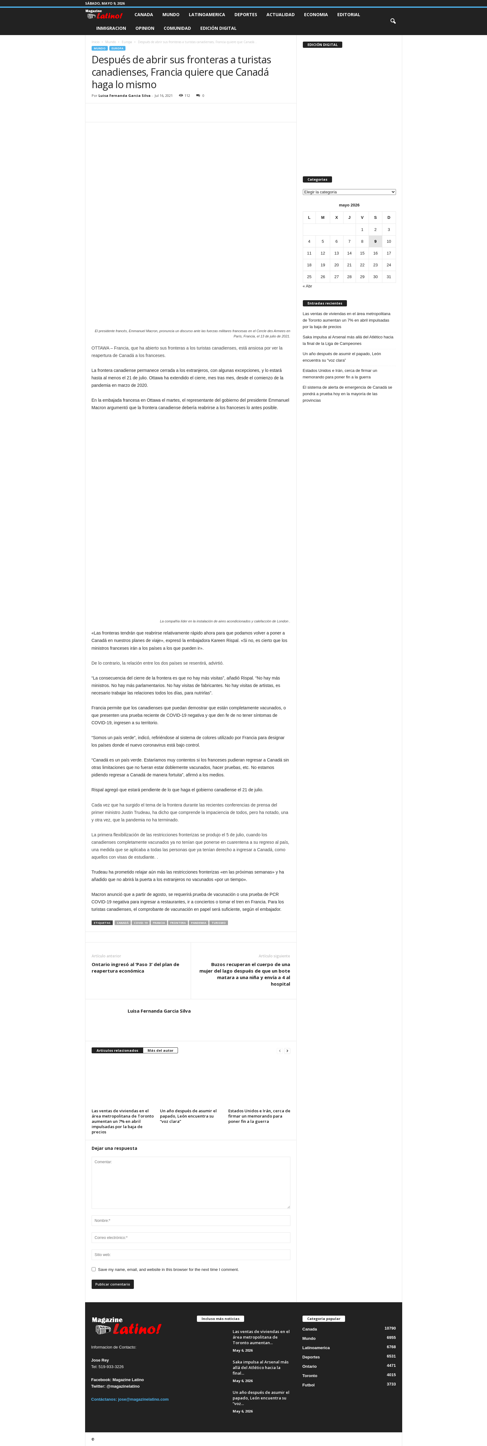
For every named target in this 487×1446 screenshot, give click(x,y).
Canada (143, 14)
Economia (316, 14)
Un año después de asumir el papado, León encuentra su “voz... (261, 1398)
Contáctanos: (104, 1399)
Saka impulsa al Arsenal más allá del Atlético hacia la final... (261, 1367)
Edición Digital (218, 28)
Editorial (348, 14)
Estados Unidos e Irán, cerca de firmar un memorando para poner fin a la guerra (259, 1116)
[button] (393, 21)
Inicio (95, 42)
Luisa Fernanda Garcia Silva (124, 95)
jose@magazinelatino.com (143, 1399)
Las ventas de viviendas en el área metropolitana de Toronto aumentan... (261, 1337)
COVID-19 (141, 923)
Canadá (123, 923)
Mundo (171, 14)
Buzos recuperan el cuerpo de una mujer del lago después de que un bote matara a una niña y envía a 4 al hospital (244, 974)
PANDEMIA (198, 923)
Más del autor (160, 1050)
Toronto (310, 1375)
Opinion (144, 28)
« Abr (307, 286)
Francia (159, 923)
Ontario (310, 1366)
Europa (127, 42)
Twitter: (98, 1386)
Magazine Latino (128, 1379)
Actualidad (280, 14)
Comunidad (177, 28)
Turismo (219, 923)
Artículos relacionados (117, 1050)
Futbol (309, 1385)
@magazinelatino (123, 1386)
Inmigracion (111, 28)
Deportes (245, 14)
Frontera (178, 923)
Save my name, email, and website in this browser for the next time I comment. (168, 1269)
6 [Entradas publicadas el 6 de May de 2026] (336, 241)
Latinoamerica (207, 14)
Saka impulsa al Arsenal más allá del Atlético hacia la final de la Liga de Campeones (348, 340)
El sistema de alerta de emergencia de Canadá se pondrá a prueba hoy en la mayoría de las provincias (347, 394)
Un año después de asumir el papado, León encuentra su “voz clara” (188, 1116)
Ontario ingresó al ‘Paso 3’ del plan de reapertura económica (135, 967)
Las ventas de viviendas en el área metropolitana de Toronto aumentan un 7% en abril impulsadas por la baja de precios (123, 1121)
